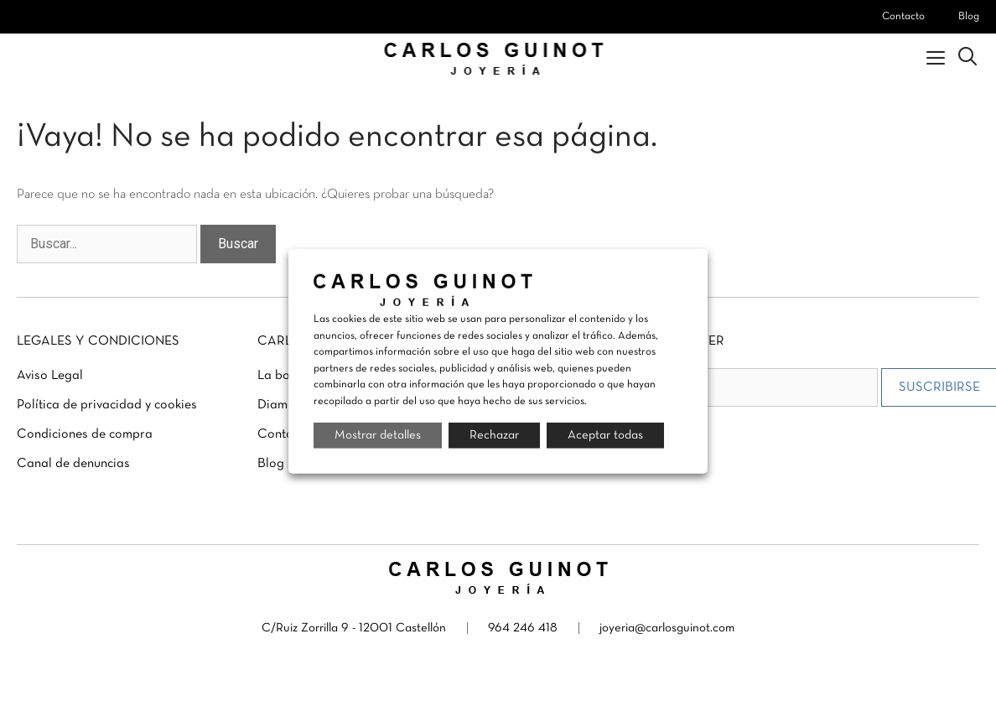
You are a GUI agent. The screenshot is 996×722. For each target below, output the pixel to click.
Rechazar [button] (494, 435)
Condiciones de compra (85, 434)
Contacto (903, 17)
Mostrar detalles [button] (378, 435)
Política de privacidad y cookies (107, 405)
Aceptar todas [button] (605, 435)
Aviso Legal (50, 376)
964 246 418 (523, 628)
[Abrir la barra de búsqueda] (967, 59)
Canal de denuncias (73, 464)
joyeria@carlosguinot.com (666, 628)
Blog (968, 17)
